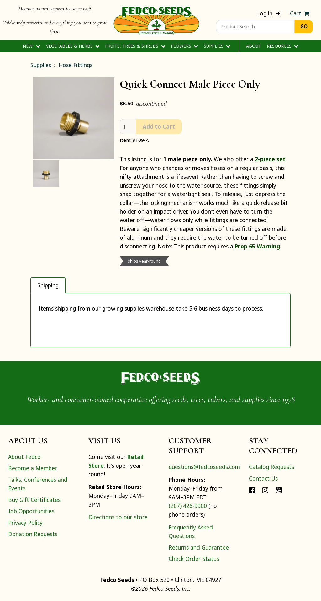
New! (31, 46)
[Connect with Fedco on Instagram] (265, 489)
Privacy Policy (25, 522)
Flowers (184, 46)
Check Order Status (194, 558)
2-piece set (270, 159)
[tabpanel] (160, 320)
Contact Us (263, 478)
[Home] (156, 20)
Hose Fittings (75, 65)
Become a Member (32, 468)
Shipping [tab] (48, 285)
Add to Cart (159, 126)
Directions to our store (118, 517)
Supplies (217, 46)
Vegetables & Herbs (73, 46)
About (253, 46)
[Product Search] (255, 26)
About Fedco (24, 456)
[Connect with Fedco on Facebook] (252, 489)
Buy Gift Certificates (34, 499)
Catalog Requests (271, 467)
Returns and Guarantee (199, 547)
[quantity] (128, 126)
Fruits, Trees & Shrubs (135, 46)
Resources (282, 46)
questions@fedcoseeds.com (204, 467)
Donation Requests (32, 534)
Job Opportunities (31, 511)
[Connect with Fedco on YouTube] (279, 489)
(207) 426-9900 (188, 505)
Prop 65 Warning (257, 246)
